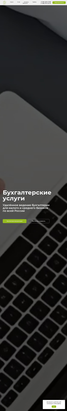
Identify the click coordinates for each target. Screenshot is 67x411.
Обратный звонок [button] (59, 2)
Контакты (26, 2)
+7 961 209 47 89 (46, 2)
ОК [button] (54, 406)
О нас (18, 2)
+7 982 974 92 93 (46, 3)
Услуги (11, 2)
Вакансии (25, 3)
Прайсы (34, 2)
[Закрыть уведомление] (64, 401)
